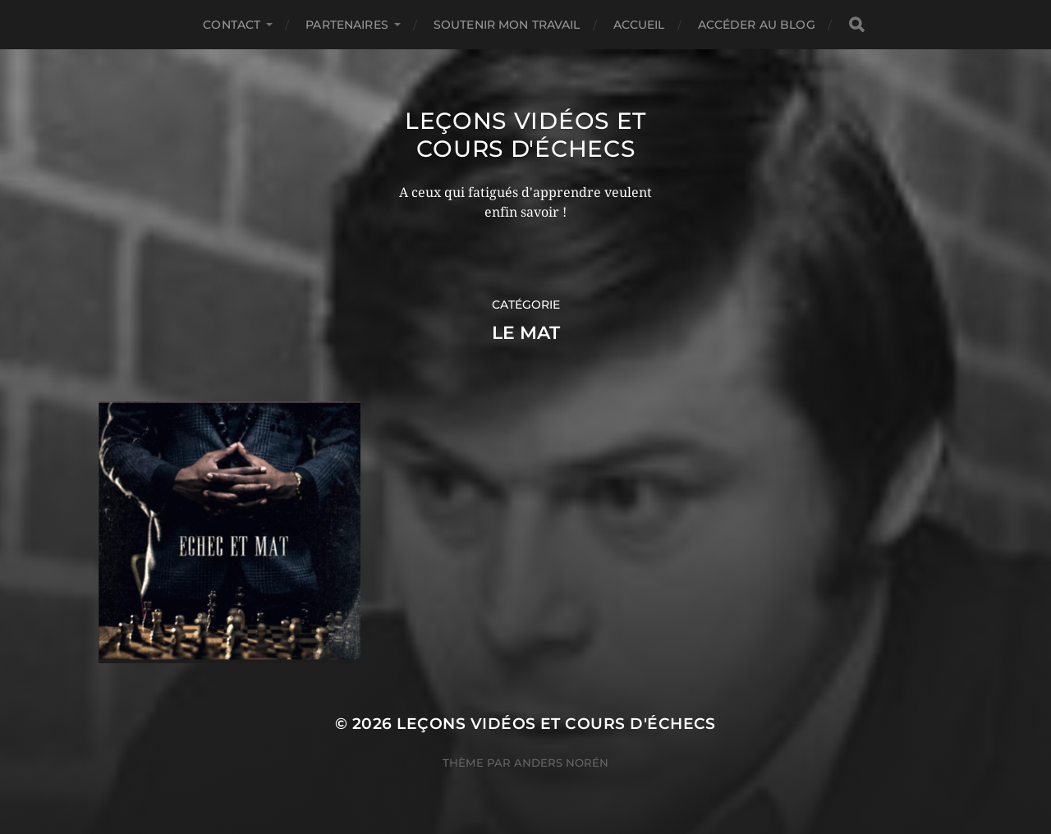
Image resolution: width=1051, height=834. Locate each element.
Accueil (639, 24)
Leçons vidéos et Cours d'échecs (525, 135)
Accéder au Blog (756, 24)
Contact (231, 24)
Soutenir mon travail (507, 24)
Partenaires (346, 24)
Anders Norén (561, 762)
